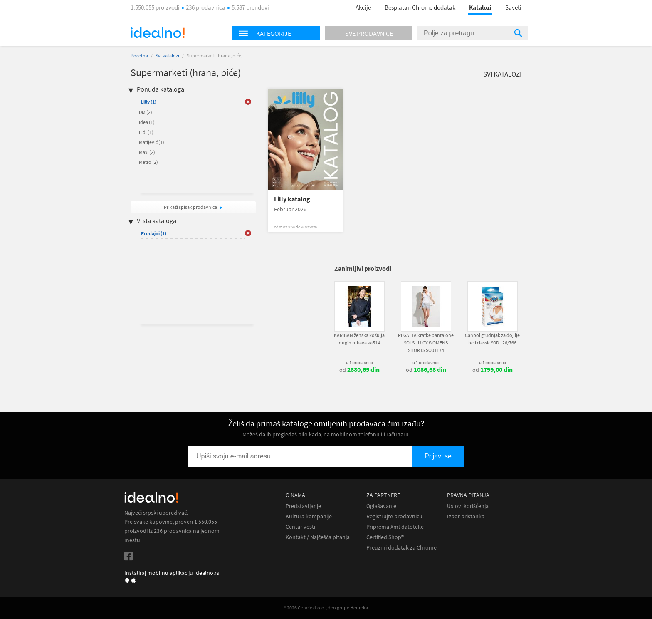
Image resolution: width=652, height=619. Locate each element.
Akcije (363, 7)
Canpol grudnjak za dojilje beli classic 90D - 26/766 (492, 339)
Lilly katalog (292, 199)
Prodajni (153, 233)
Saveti (513, 7)
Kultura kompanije (309, 516)
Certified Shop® (385, 537)
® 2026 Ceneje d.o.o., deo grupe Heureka (326, 607)
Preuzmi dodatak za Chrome (401, 547)
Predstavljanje (303, 506)
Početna (139, 55)
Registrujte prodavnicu (394, 516)
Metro (148, 162)
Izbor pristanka (465, 516)
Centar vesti (300, 526)
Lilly (148, 102)
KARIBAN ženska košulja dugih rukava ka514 (359, 339)
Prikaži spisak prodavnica (190, 207)
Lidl (146, 132)
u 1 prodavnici (359, 362)
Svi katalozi (167, 55)
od (359, 370)
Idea (147, 122)
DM (145, 112)
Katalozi (480, 7)
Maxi (147, 152)
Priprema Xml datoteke (395, 526)
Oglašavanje (381, 506)
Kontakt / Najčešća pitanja (318, 537)
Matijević (151, 142)
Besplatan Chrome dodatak (420, 7)
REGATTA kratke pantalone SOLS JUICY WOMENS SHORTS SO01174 (426, 342)
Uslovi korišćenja (468, 506)
